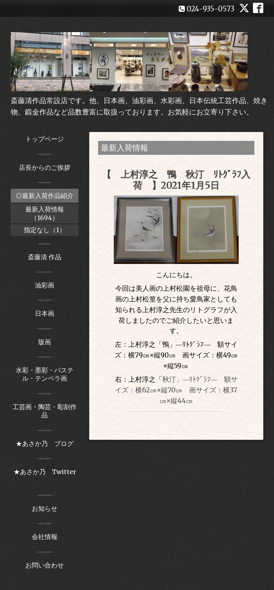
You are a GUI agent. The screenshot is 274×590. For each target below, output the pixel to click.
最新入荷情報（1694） (44, 213)
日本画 (44, 313)
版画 (44, 342)
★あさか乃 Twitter (45, 476)
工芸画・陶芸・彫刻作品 (44, 411)
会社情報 (44, 537)
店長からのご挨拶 (44, 167)
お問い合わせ (44, 565)
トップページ (44, 139)
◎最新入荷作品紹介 (44, 196)
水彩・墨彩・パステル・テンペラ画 (44, 374)
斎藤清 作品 (44, 257)
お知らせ (44, 508)
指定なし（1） (45, 230)
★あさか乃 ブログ (47, 443)
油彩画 (44, 285)
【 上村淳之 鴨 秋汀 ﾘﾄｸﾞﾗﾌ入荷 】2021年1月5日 (176, 179)
